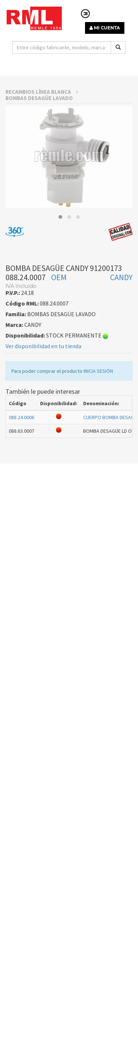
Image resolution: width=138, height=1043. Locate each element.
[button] (60, 237)
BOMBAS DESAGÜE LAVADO (39, 118)
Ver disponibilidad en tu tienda (43, 366)
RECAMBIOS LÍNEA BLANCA (42, 111)
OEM (59, 297)
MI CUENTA (104, 28)
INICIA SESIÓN (98, 391)
